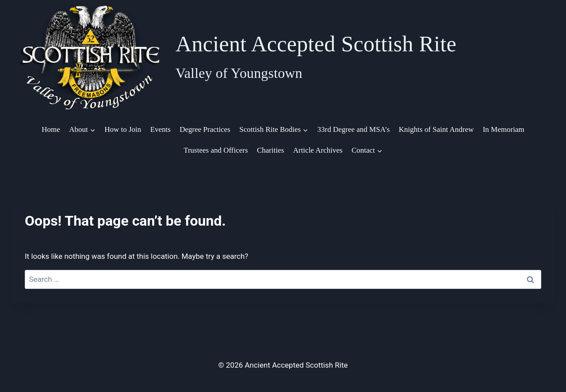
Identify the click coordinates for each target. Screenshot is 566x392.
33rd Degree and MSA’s (353, 129)
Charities (270, 150)
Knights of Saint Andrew (436, 129)
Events (160, 129)
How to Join (122, 129)
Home (51, 129)
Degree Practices (205, 129)
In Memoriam (503, 129)
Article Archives (318, 150)
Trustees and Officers (216, 150)
